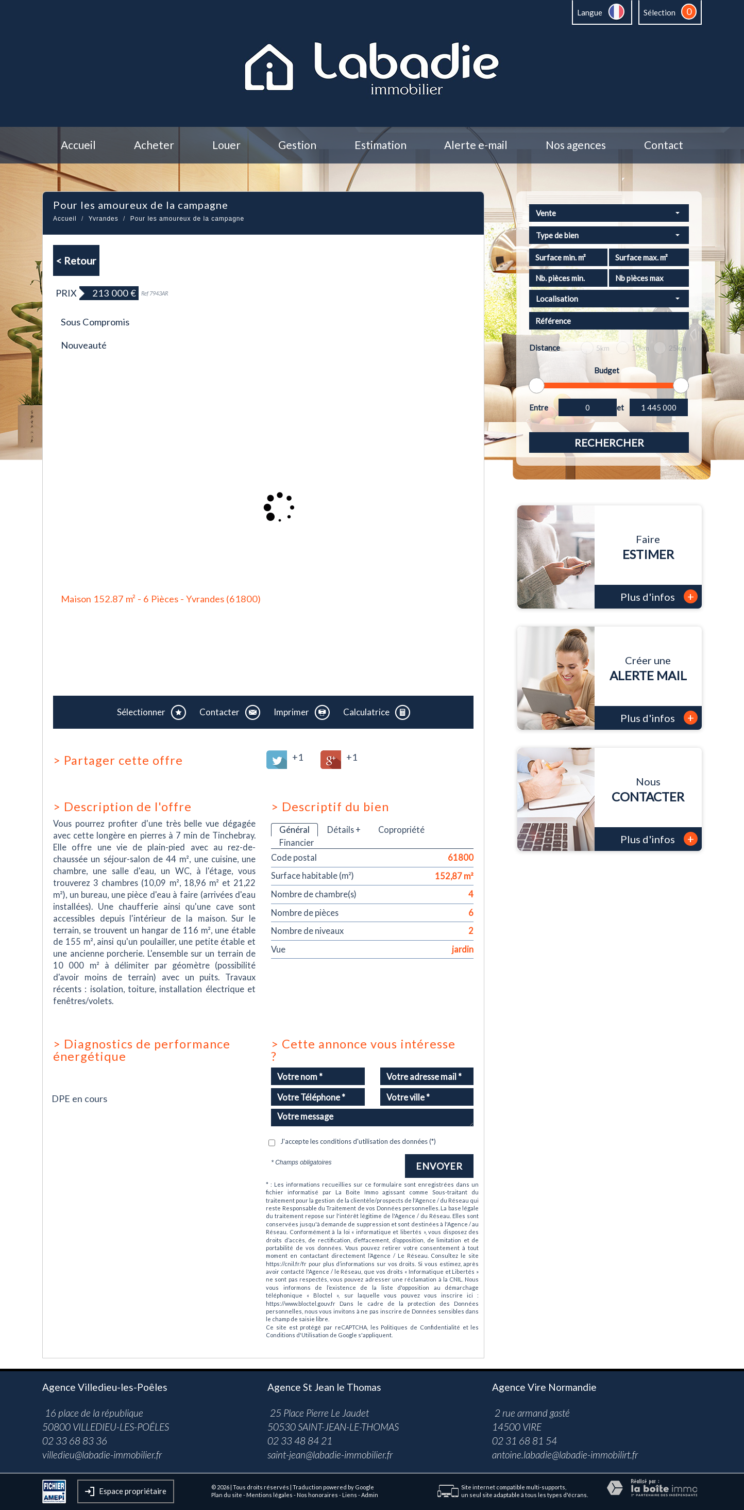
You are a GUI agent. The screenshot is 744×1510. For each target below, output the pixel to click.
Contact (663, 145)
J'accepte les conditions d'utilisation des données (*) (358, 1141)
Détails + (344, 829)
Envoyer (439, 1166)
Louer (226, 145)
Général (294, 829)
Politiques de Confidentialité (420, 1327)
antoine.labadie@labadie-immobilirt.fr (565, 1454)
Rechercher (609, 442)
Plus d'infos (659, 596)
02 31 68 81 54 (524, 1441)
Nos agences (576, 145)
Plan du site (226, 1494)
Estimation (380, 145)
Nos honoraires (317, 1494)
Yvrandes (104, 218)
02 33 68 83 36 (74, 1441)
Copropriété (401, 829)
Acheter (154, 145)
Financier (296, 842)
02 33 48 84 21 (299, 1441)
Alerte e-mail (476, 145)
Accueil (78, 145)
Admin (369, 1494)
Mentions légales (269, 1494)
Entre (538, 407)
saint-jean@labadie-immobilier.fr (330, 1454)
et (620, 407)
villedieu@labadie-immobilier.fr (102, 1454)
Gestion (297, 145)
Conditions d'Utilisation (297, 1335)
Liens (349, 1494)
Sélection (659, 12)
